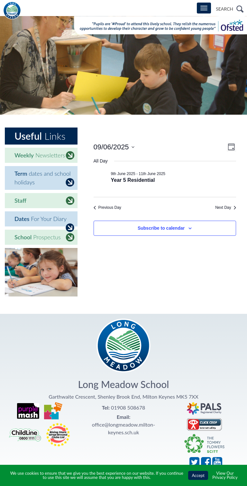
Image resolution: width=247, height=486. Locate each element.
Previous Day (107, 207)
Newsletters (44, 155)
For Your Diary (44, 220)
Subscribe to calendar (161, 228)
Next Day (225, 207)
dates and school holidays (44, 178)
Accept (198, 475)
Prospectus (44, 237)
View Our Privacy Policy (224, 475)
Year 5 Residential (133, 180)
